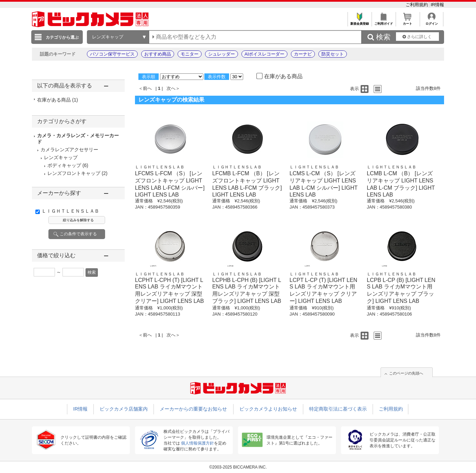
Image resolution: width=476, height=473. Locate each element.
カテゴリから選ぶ (62, 37)
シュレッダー (221, 54)
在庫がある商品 (57, 100)
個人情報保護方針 (197, 443)
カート (407, 21)
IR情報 (437, 4)
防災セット (332, 54)
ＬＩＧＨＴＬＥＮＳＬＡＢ (70, 211)
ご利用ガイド (383, 21)
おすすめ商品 (157, 54)
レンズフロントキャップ (73, 173)
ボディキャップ (64, 165)
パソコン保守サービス (112, 54)
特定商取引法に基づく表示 (338, 409)
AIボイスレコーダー (264, 54)
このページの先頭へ (406, 373)
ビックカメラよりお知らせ (268, 409)
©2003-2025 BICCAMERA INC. (238, 467)
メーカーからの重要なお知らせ (193, 409)
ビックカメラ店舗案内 (124, 409)
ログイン (431, 21)
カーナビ (303, 54)
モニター (190, 54)
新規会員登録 (359, 21)
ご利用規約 (417, 4)
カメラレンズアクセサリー (69, 149)
